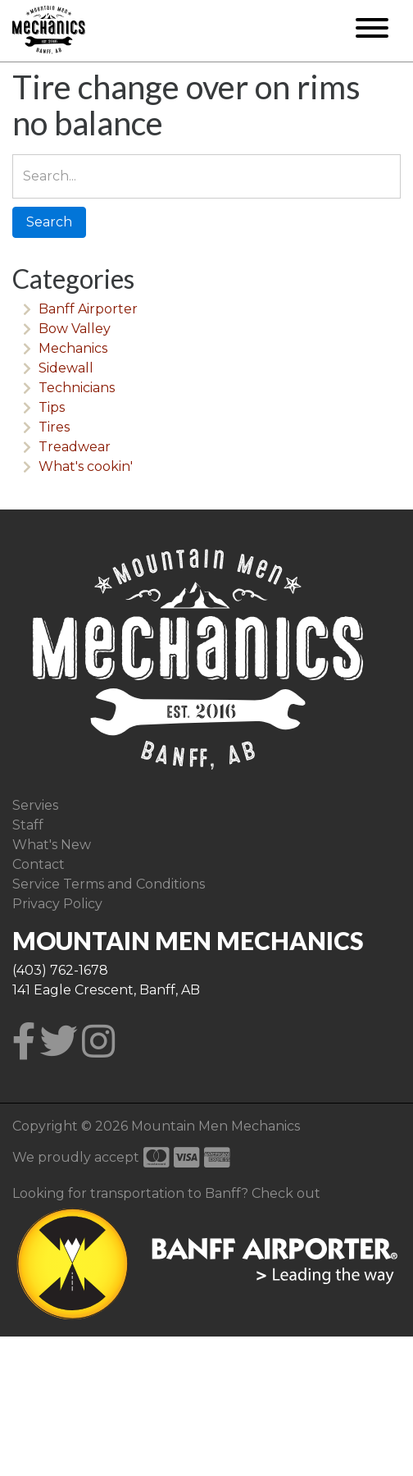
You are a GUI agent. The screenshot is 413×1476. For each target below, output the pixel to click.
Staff (27, 825)
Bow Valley (75, 328)
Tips (52, 407)
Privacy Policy (57, 904)
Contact (38, 864)
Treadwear (75, 447)
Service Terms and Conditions (108, 884)
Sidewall (66, 368)
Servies (35, 805)
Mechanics (73, 348)
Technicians (77, 387)
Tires (54, 427)
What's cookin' (86, 466)
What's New (51, 844)
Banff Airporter (88, 309)
